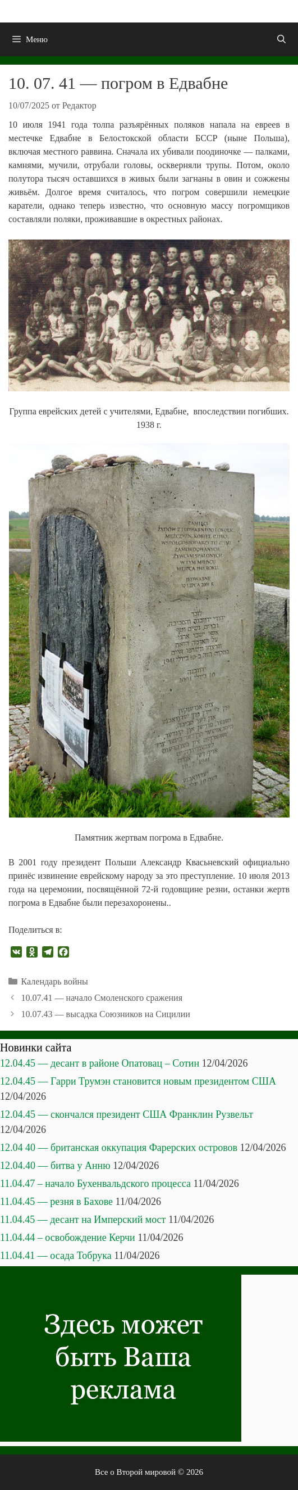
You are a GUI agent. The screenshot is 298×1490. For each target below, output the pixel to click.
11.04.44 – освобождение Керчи (67, 1237)
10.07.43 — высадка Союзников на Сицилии (105, 1014)
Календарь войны (54, 981)
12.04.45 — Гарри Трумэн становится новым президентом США (138, 1081)
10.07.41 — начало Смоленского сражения (101, 998)
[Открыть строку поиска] (281, 39)
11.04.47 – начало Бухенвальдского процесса (95, 1183)
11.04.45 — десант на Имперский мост (83, 1219)
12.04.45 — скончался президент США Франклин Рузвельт (126, 1114)
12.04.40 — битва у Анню (55, 1165)
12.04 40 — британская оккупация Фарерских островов (118, 1147)
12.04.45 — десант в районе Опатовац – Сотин (99, 1063)
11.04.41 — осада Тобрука (56, 1255)
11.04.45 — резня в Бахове (56, 1201)
